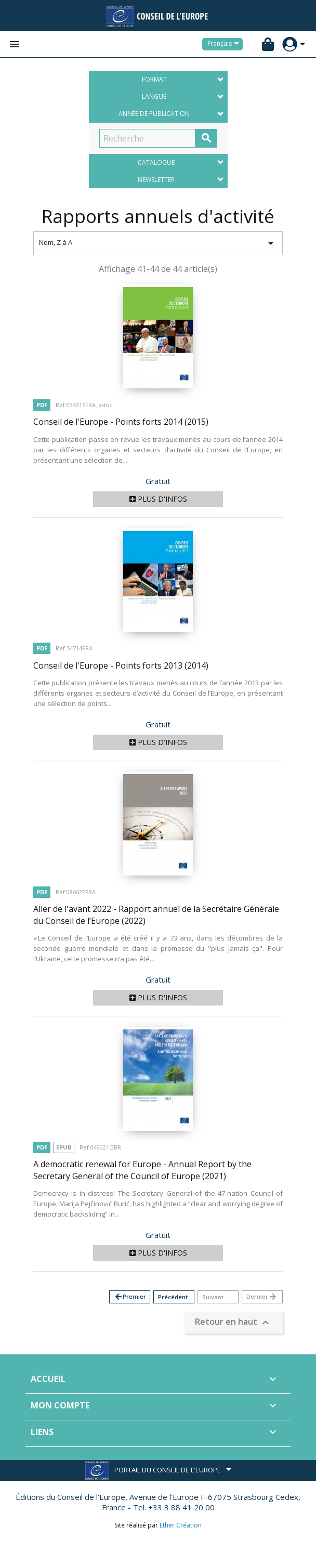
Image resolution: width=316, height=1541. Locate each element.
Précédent (173, 1297)
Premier (130, 1296)
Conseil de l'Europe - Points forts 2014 (120, 421)
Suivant (212, 1297)
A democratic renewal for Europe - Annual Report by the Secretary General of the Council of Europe (142, 1170)
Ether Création (181, 1525)
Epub (63, 1147)
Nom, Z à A (158, 243)
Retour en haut (233, 1322)
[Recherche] (147, 138)
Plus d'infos (158, 499)
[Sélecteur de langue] (225, 44)
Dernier (261, 1296)
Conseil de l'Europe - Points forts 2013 (120, 665)
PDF (41, 405)
